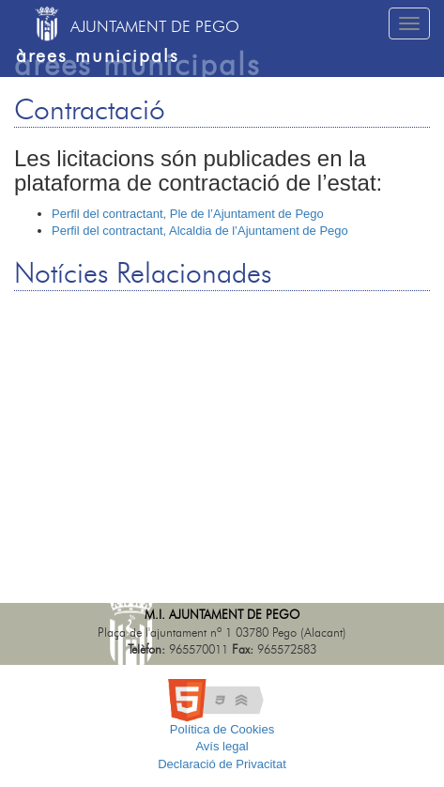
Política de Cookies (222, 729)
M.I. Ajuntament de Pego (222, 616)
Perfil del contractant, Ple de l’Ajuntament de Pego (188, 214)
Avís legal (221, 746)
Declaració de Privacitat (222, 764)
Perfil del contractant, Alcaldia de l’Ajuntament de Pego (200, 231)
